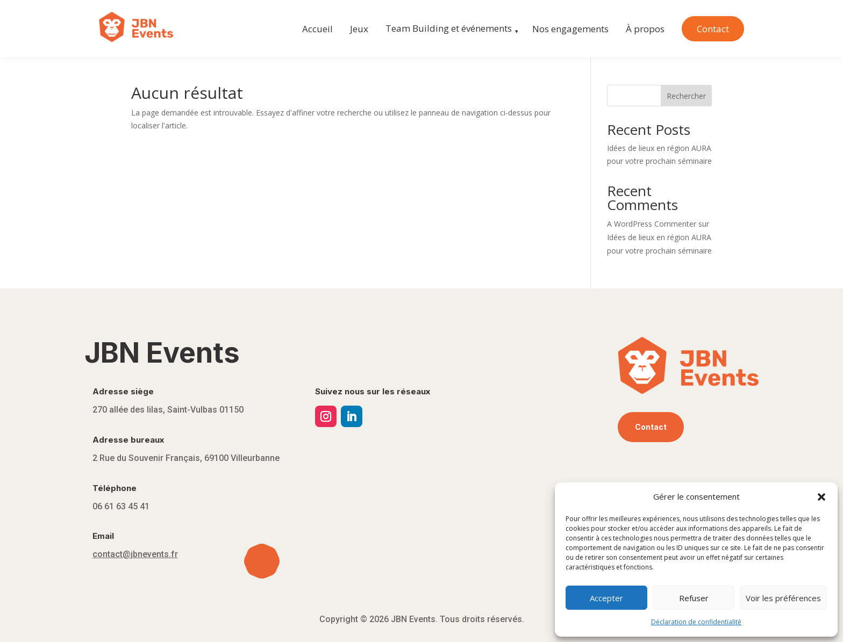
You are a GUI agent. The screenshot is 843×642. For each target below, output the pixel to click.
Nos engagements (570, 29)
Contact (713, 29)
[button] (821, 497)
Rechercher (686, 96)
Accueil (317, 29)
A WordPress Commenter (651, 224)
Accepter (606, 598)
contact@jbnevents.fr (135, 554)
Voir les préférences (783, 598)
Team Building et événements (448, 28)
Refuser (694, 598)
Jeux (359, 29)
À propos (645, 29)
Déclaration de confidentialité (696, 621)
